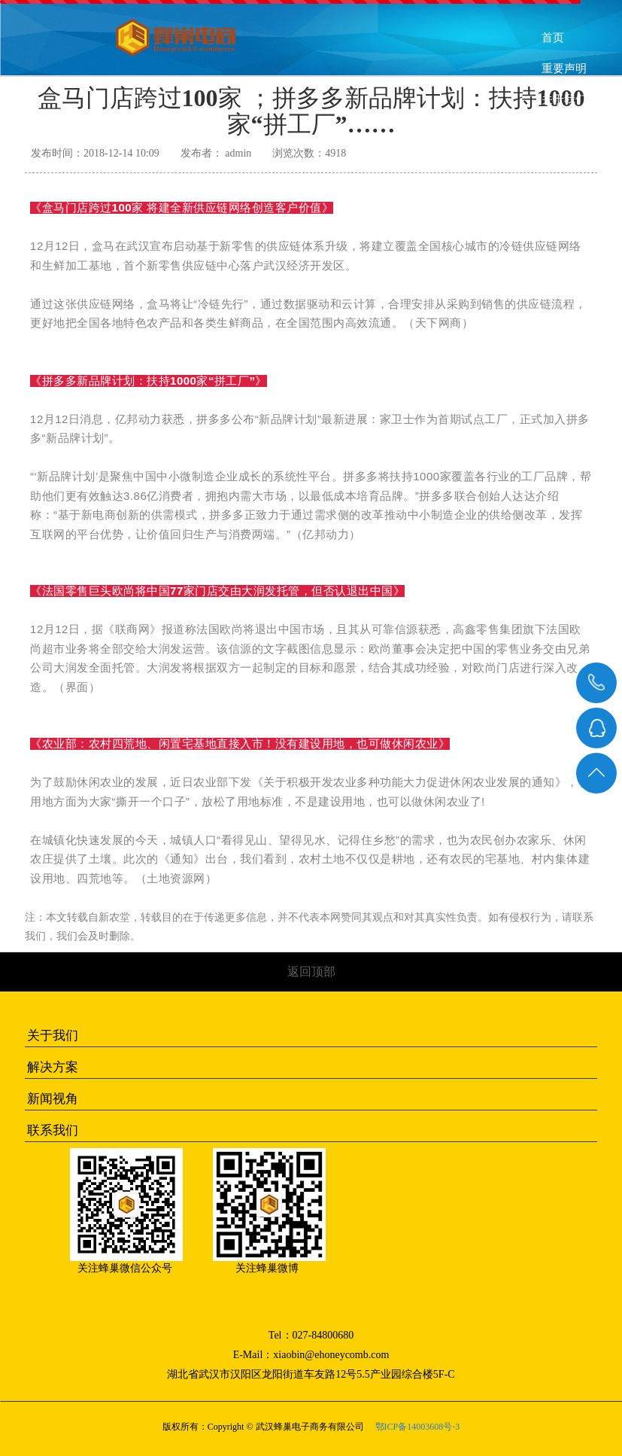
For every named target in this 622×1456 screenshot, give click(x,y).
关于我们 (52, 1036)
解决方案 (52, 1067)
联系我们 (561, 197)
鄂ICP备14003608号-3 (417, 1426)
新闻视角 (52, 1099)
